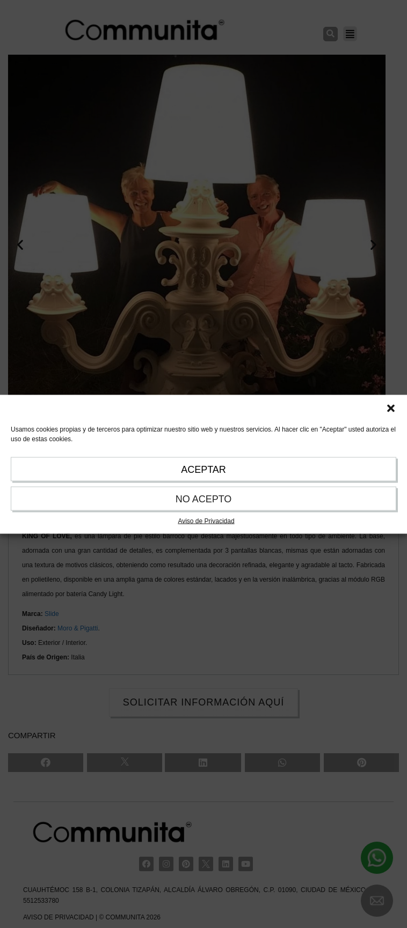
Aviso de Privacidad (206, 520)
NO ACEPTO (204, 498)
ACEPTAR (203, 469)
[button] (391, 408)
